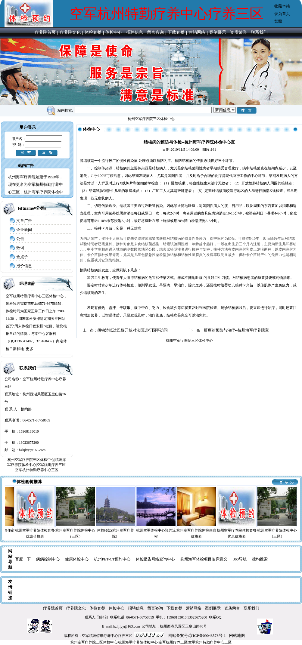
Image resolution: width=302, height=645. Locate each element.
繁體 (278, 21)
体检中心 (113, 32)
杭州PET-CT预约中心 (112, 559)
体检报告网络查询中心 (155, 559)
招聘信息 (134, 32)
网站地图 (237, 635)
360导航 (240, 559)
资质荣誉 (238, 32)
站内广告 (26, 165)
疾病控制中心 (48, 559)
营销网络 (196, 32)
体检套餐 (93, 32)
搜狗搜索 (260, 559)
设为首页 (282, 13)
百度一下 (23, 559)
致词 (20, 247)
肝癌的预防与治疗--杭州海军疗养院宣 (236, 330)
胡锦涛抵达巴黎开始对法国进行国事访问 (132, 330)
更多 (29, 349)
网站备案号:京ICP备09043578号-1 (197, 635)
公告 (20, 238)
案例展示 (217, 32)
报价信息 (24, 266)
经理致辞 (27, 283)
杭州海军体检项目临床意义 (203, 559)
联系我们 (259, 32)
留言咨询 (155, 32)
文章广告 (24, 220)
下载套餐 (176, 32)
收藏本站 (282, 6)
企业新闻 (24, 229)
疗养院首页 (45, 32)
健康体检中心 (77, 559)
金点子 (22, 257)
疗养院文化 (70, 32)
